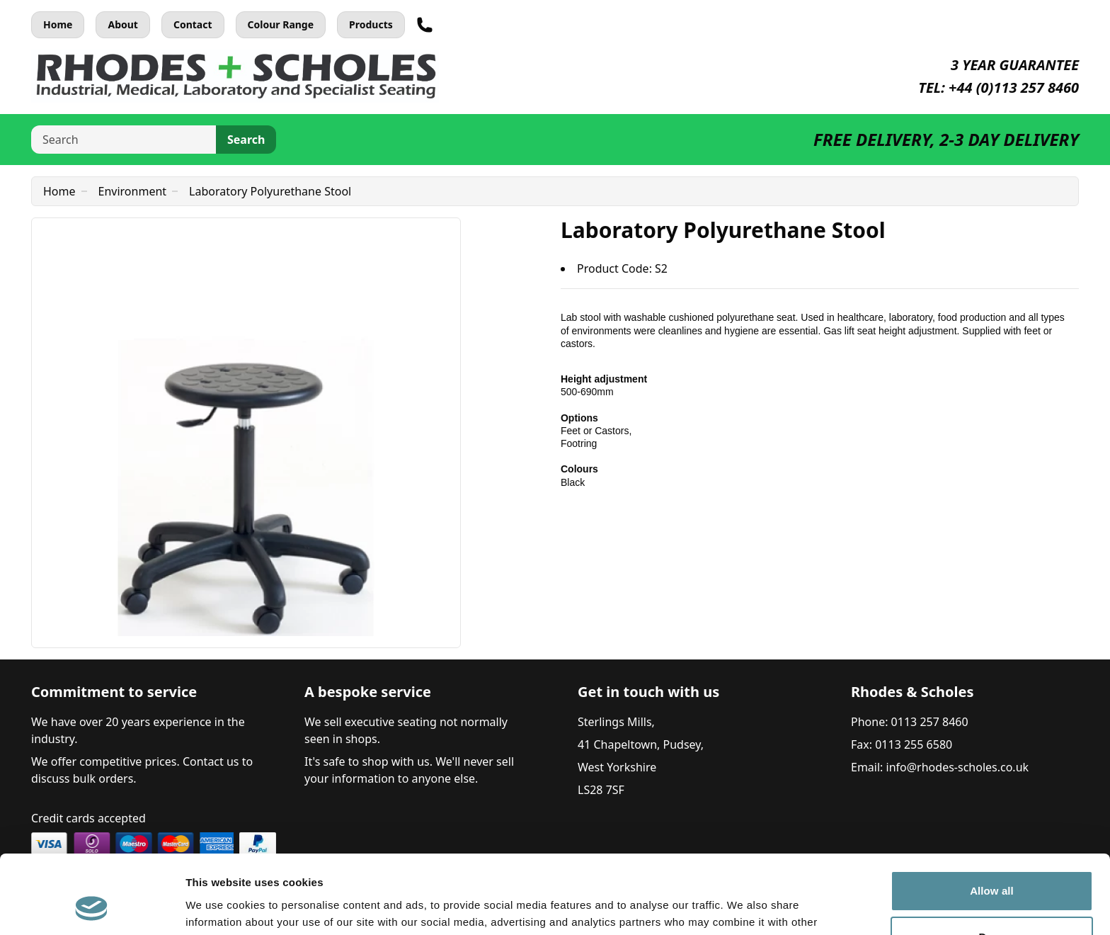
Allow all (992, 820)
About (122, 24)
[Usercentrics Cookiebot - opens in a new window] (92, 907)
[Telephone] (424, 24)
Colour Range (281, 24)
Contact (192, 24)
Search (246, 139)
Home (57, 24)
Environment (132, 191)
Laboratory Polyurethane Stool (270, 191)
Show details (218, 907)
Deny (991, 866)
